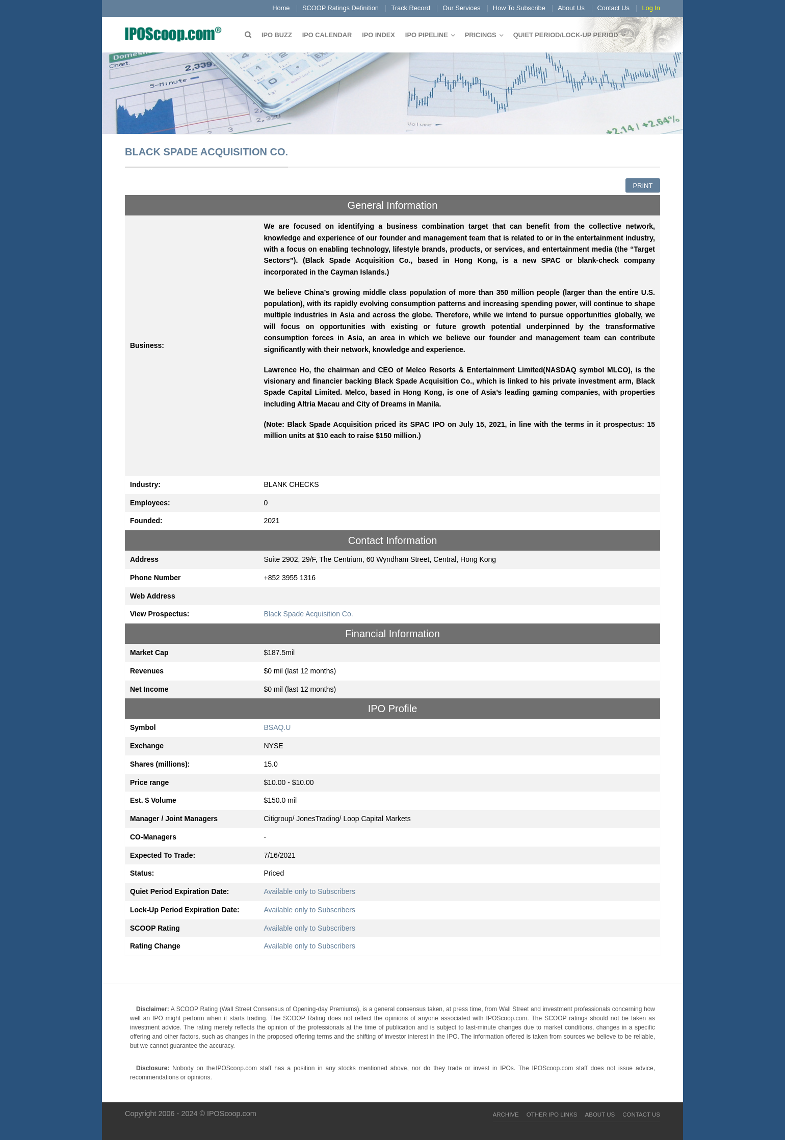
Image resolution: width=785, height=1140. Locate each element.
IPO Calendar (327, 35)
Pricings (480, 35)
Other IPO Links (552, 1114)
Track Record (410, 8)
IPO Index (378, 35)
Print (642, 185)
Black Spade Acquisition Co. (308, 614)
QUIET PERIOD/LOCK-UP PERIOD (565, 35)
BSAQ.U (277, 727)
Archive (506, 1114)
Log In (651, 8)
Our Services (461, 8)
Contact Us (613, 8)
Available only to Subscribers (310, 891)
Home (281, 8)
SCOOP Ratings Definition (340, 8)
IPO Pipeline (426, 35)
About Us (571, 8)
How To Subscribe (519, 8)
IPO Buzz (276, 35)
